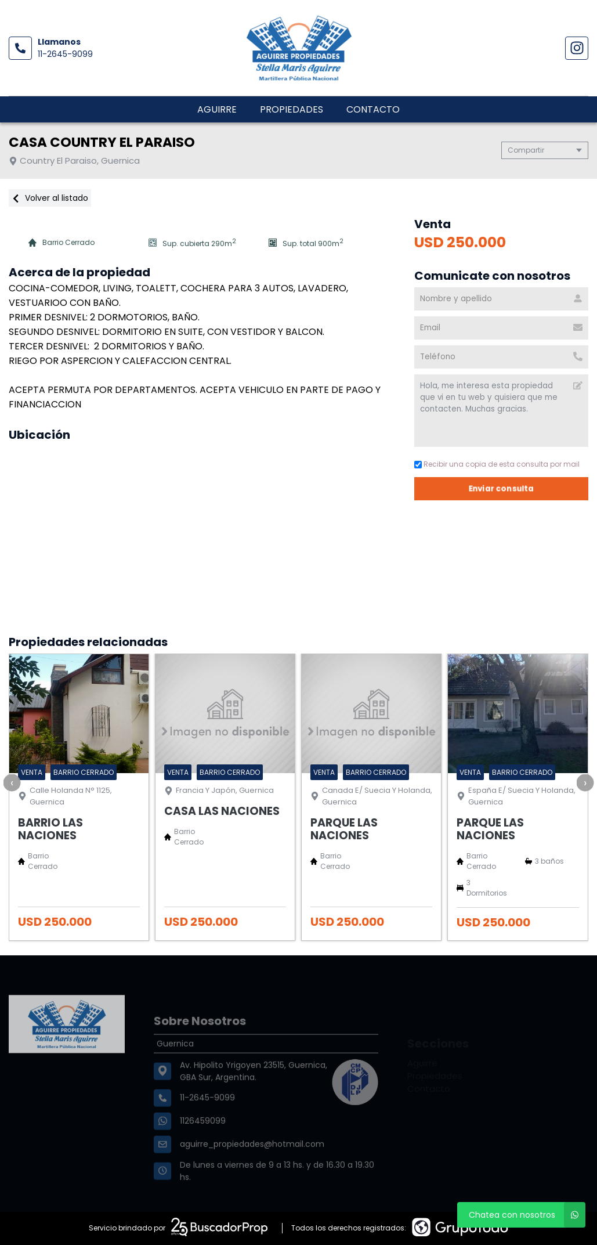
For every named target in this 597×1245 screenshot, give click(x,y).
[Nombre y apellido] (501, 299)
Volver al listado (50, 198)
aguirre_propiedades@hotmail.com (252, 1168)
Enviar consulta (501, 488)
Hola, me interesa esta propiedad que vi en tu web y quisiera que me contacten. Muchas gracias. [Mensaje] (501, 410)
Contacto (373, 109)
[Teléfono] (501, 357)
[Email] (501, 328)
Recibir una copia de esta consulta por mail (497, 464)
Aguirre (217, 109)
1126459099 (203, 1145)
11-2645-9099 (65, 54)
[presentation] (11, 782)
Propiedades (291, 109)
